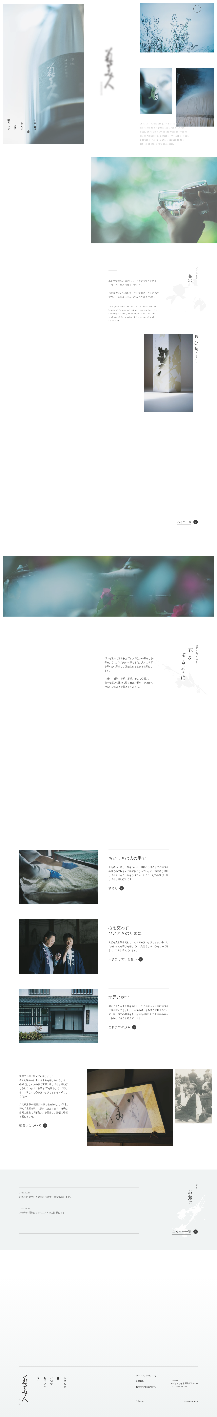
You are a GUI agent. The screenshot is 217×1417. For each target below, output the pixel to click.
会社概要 (58, 1375)
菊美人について (45, 1381)
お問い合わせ (65, 1381)
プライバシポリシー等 (146, 1376)
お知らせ (51, 1379)
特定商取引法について (146, 1387)
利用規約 (140, 1381)
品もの (38, 1378)
